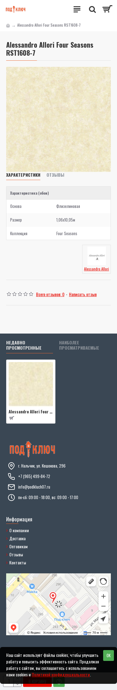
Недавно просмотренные (24, 345)
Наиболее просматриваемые (79, 345)
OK (109, 655)
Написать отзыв (83, 294)
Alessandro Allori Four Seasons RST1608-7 (31, 411)
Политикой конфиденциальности (61, 674)
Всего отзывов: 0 (50, 294)
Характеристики (23, 175)
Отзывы (55, 175)
